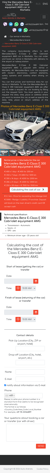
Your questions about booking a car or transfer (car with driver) (24, 419)
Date (9, 276)
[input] (18, 281)
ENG (45, 4)
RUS (38, 4)
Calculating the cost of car (28, 190)
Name (8, 372)
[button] (47, 130)
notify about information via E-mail (24, 385)
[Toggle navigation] (44, 17)
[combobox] (9, 395)
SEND (41, 446)
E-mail (8, 379)
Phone (8, 390)
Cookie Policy (42, 469)
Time (9, 288)
